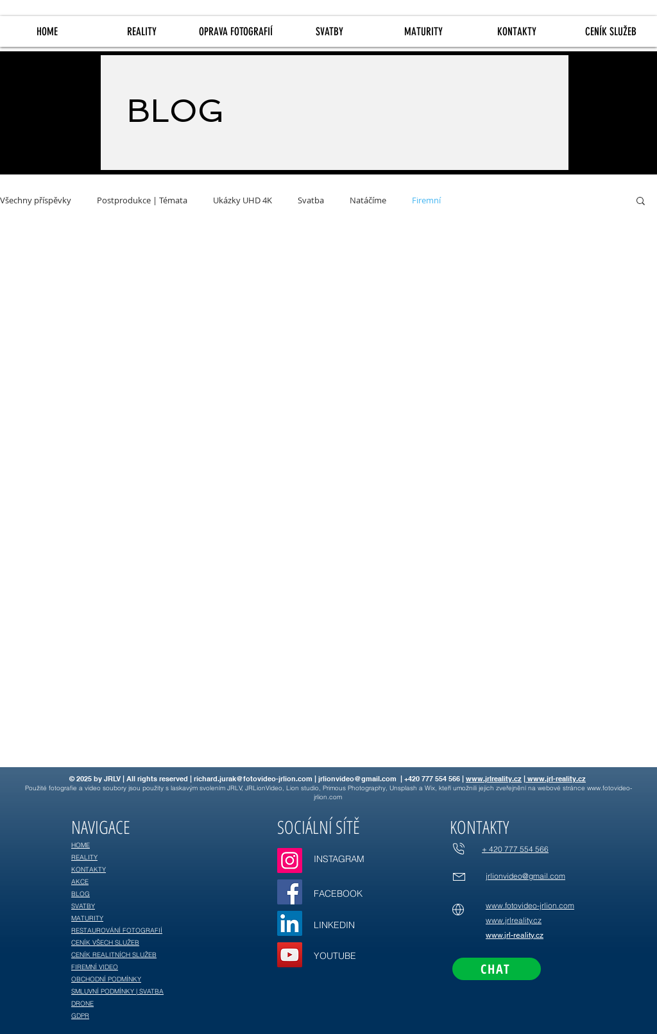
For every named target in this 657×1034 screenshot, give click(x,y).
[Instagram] (289, 860)
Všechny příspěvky (35, 200)
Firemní (426, 200)
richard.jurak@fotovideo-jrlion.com (253, 778)
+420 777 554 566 (432, 778)
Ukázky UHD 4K (242, 200)
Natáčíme (368, 200)
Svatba (311, 200)
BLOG (80, 894)
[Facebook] (289, 891)
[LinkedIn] (289, 923)
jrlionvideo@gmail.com (357, 778)
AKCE (80, 881)
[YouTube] (289, 954)
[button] (641, 201)
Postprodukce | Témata (142, 200)
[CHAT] (496, 969)
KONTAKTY (88, 869)
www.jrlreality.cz (494, 778)
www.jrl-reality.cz (555, 778)
